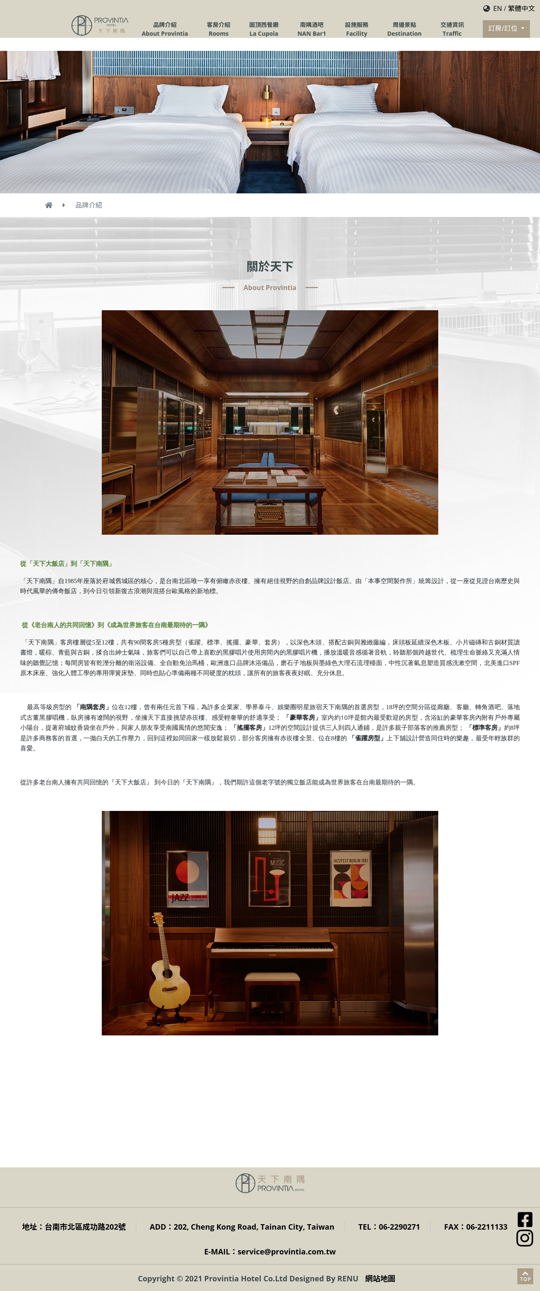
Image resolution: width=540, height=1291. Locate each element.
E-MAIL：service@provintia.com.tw (270, 1251)
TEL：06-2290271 (389, 1227)
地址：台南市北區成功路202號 (74, 1227)
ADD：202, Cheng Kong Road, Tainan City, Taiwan (242, 1227)
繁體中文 (521, 8)
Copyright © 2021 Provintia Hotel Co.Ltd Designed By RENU (248, 1278)
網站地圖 (380, 1278)
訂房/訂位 (503, 28)
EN (497, 8)
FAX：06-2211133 (476, 1227)
